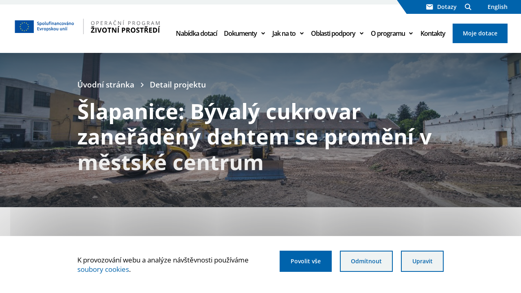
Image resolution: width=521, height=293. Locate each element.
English (498, 7)
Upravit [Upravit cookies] (422, 261)
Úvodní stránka (105, 84)
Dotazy (441, 7)
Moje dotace (480, 33)
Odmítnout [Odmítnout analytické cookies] (366, 261)
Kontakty (432, 33)
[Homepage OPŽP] (87, 26)
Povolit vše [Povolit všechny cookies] (306, 261)
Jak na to (284, 33)
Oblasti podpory (333, 33)
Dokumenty (240, 33)
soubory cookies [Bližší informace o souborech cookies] (103, 269)
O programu (388, 33)
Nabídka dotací (196, 33)
